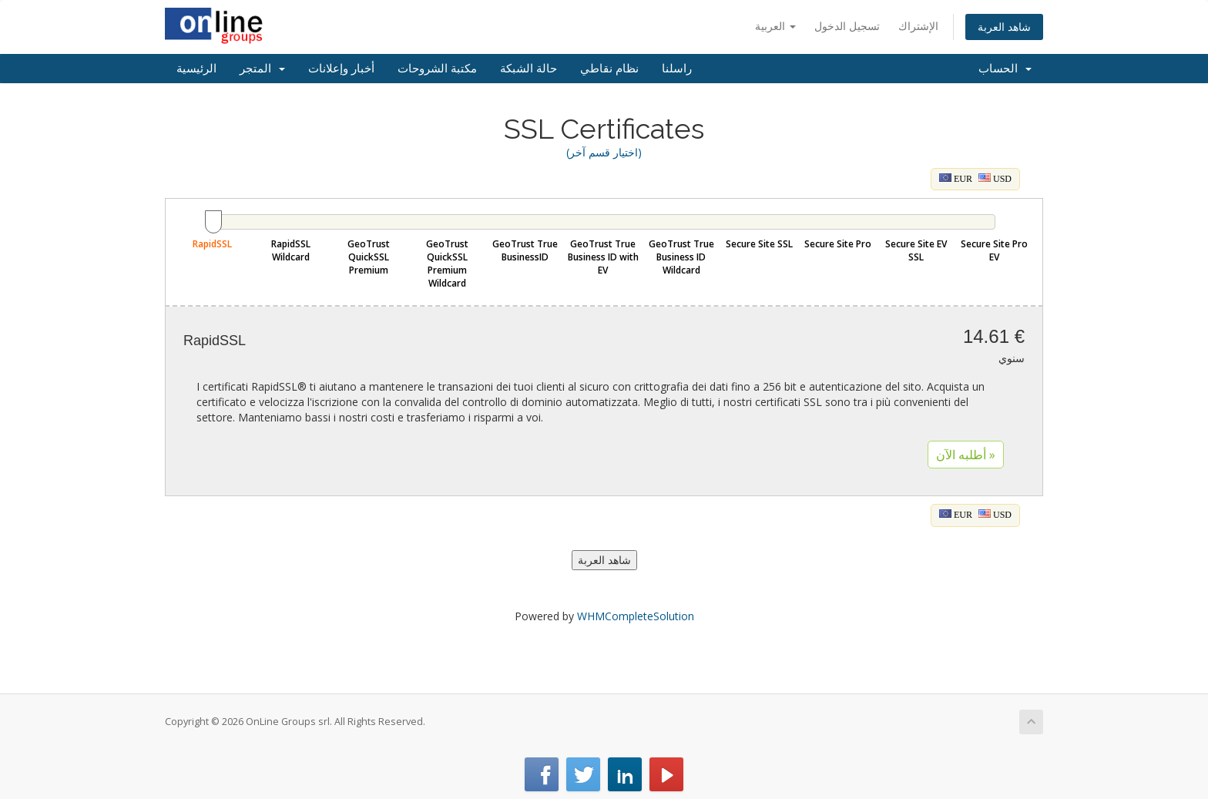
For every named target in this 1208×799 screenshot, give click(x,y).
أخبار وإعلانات (341, 69)
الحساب (1005, 69)
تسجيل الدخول (847, 25)
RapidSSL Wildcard (290, 250)
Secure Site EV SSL (916, 250)
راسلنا (677, 69)
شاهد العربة (1004, 26)
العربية (775, 25)
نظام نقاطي (609, 69)
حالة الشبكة (528, 69)
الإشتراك (918, 25)
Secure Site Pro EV (994, 250)
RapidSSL (212, 243)
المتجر (262, 69)
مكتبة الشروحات (437, 69)
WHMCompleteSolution (635, 616)
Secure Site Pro (837, 243)
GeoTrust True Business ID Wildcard (681, 257)
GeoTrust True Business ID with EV (603, 257)
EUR (955, 178)
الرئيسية (196, 69)
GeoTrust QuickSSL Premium (368, 257)
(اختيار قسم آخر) (604, 152)
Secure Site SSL (759, 243)
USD (995, 178)
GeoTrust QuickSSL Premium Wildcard (447, 263)
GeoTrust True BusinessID (525, 250)
